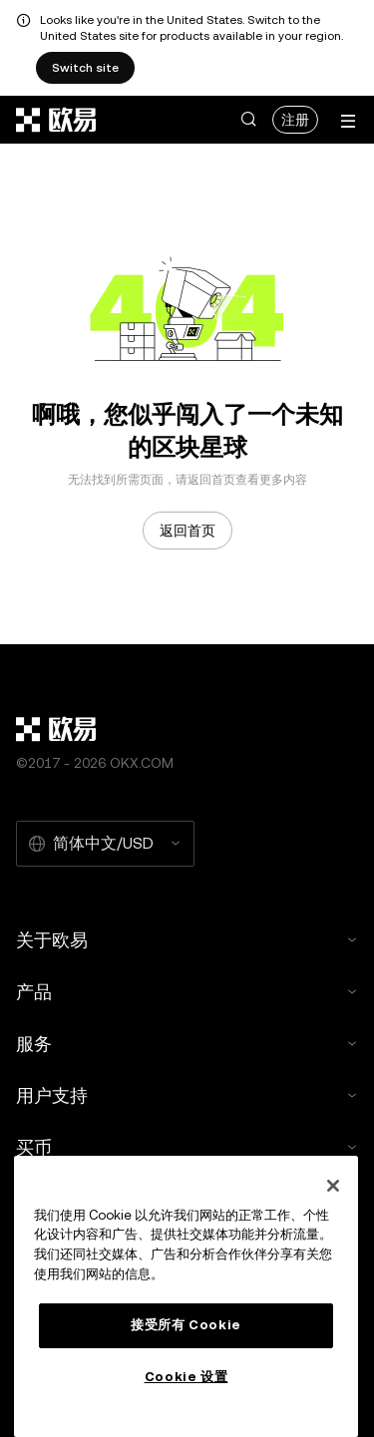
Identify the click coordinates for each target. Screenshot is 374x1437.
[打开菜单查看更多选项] (348, 121)
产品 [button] (187, 991)
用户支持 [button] (187, 1095)
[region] (186, 1296)
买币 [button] (187, 1147)
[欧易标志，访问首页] (57, 120)
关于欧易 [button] (187, 939)
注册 (295, 120)
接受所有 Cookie (186, 1324)
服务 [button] (187, 1043)
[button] (248, 120)
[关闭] (333, 1186)
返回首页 (187, 531)
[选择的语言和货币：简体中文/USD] (105, 844)
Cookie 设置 (186, 1376)
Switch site (85, 68)
